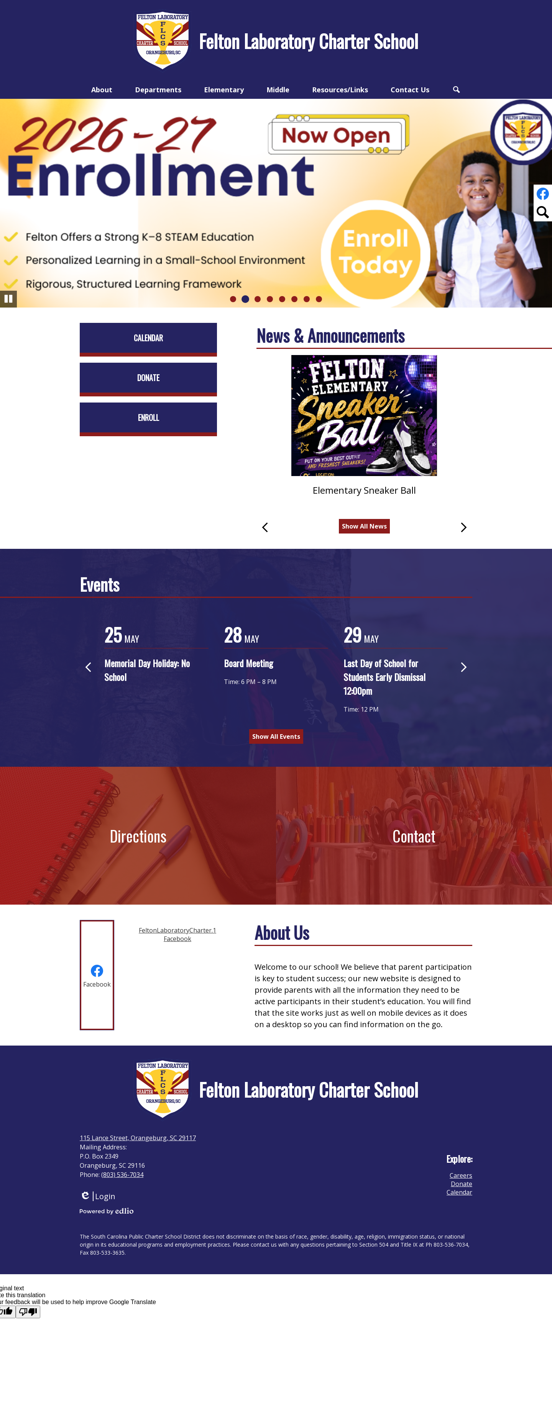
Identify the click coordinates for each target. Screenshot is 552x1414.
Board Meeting (248, 663)
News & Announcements (330, 335)
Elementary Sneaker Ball (364, 490)
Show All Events (276, 736)
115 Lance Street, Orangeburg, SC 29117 (138, 1138)
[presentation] (97, 975)
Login (97, 1196)
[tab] (97, 975)
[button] (101, 89)
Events (99, 584)
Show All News (364, 526)
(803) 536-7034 (122, 1174)
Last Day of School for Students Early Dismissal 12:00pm (384, 676)
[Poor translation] (28, 1312)
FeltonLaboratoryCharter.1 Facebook (177, 934)
